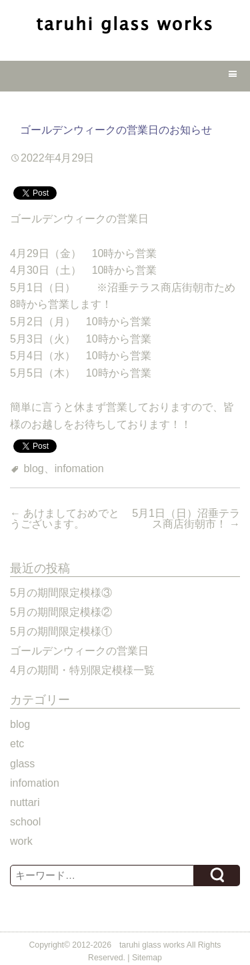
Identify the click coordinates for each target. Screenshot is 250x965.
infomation (79, 468)
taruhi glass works (152, 945)
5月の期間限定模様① (61, 631)
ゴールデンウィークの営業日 (79, 650)
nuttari (24, 802)
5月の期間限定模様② (61, 612)
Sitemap (147, 957)
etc (17, 743)
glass (22, 763)
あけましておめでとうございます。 (64, 519)
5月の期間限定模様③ (61, 592)
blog (33, 468)
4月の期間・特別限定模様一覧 (82, 670)
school (25, 821)
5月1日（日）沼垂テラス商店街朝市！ (186, 519)
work (21, 841)
